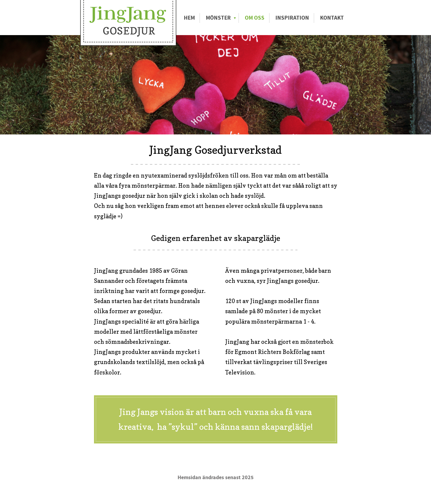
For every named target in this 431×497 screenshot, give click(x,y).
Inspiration (292, 18)
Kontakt (332, 18)
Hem (189, 18)
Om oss (254, 18)
